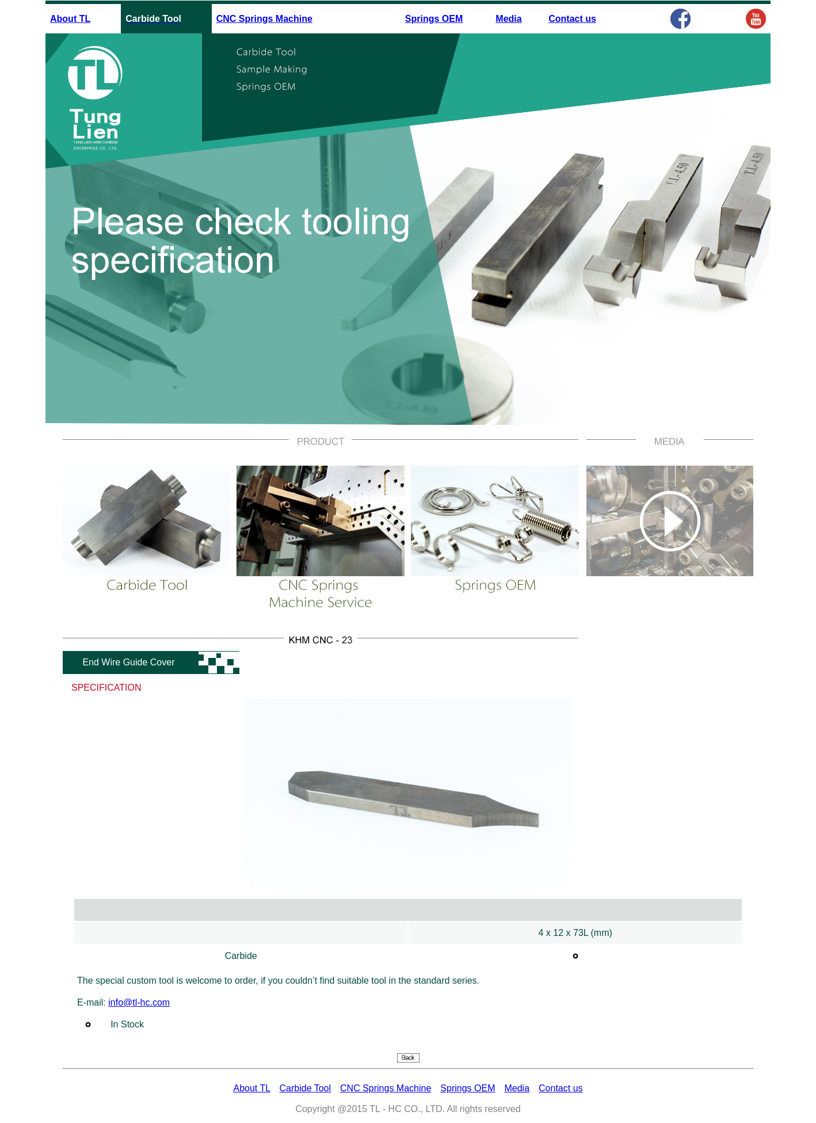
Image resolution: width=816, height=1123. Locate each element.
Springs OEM (434, 19)
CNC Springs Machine (264, 19)
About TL (70, 19)
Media (508, 19)
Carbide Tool (305, 1088)
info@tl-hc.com (139, 1002)
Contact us (572, 19)
